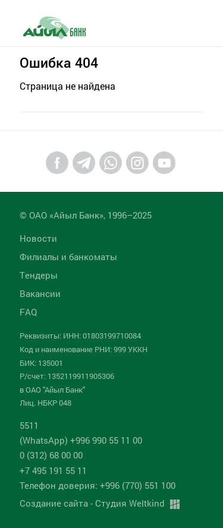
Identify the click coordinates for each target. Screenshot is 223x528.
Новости (38, 238)
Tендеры (39, 275)
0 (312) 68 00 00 (51, 455)
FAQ (28, 312)
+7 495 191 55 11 (53, 470)
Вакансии (40, 293)
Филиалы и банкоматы (68, 257)
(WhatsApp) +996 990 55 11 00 (81, 440)
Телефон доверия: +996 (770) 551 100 (97, 485)
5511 (29, 425)
